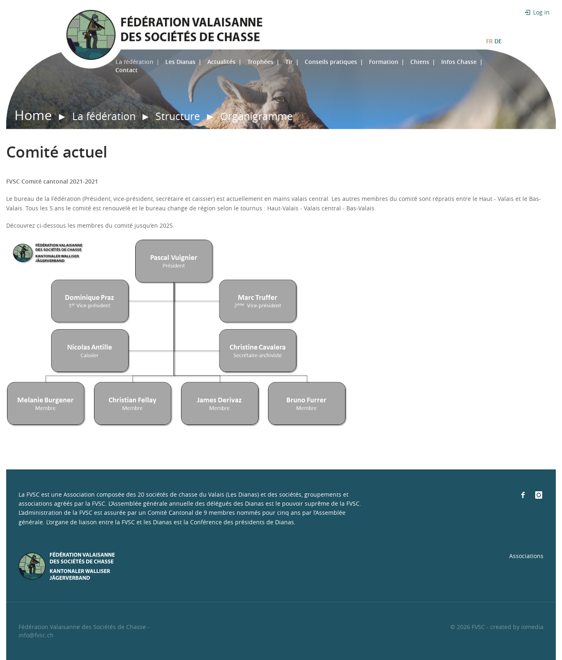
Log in (536, 12)
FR (489, 41)
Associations (526, 556)
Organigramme (256, 116)
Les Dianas (180, 62)
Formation (383, 62)
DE (498, 41)
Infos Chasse (459, 62)
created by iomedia (516, 627)
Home (33, 115)
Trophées (260, 62)
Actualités (221, 62)
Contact (126, 70)
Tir (289, 62)
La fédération (134, 62)
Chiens (419, 62)
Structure (177, 116)
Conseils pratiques (331, 62)
